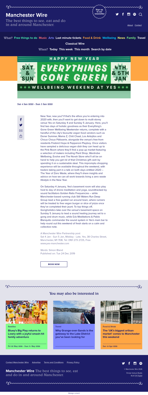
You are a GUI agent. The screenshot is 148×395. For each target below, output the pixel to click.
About (130, 25)
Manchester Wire (26, 15)
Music (43, 38)
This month (82, 49)
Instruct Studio (137, 373)
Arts (51, 38)
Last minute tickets (68, 38)
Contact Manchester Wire (17, 362)
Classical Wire (75, 44)
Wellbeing (109, 38)
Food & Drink (92, 38)
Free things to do (25, 38)
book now (54, 264)
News (121, 38)
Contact (138, 25)
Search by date (101, 49)
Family (131, 38)
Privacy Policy (73, 362)
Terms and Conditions (53, 362)
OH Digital (138, 376)
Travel (141, 38)
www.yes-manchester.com (54, 243)
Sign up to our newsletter (100, 11)
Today (53, 49)
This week (66, 49)
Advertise (36, 362)
